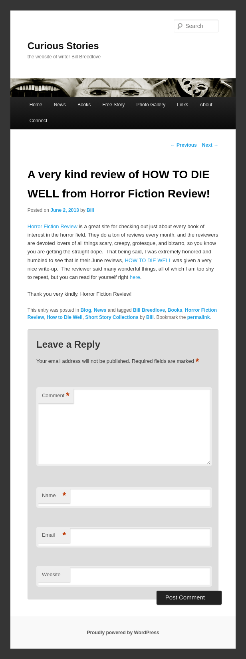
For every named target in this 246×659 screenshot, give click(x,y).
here (135, 277)
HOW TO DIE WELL (148, 260)
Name (54, 496)
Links (182, 105)
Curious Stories (63, 45)
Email (54, 535)
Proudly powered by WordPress (123, 632)
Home (36, 105)
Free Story (113, 105)
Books (84, 105)
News (60, 105)
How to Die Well (65, 317)
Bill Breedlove (149, 310)
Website (51, 574)
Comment (55, 396)
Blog (86, 310)
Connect (39, 120)
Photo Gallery (150, 105)
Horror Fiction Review (52, 226)
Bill (90, 210)
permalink (198, 317)
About (206, 105)
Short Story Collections (111, 317)
